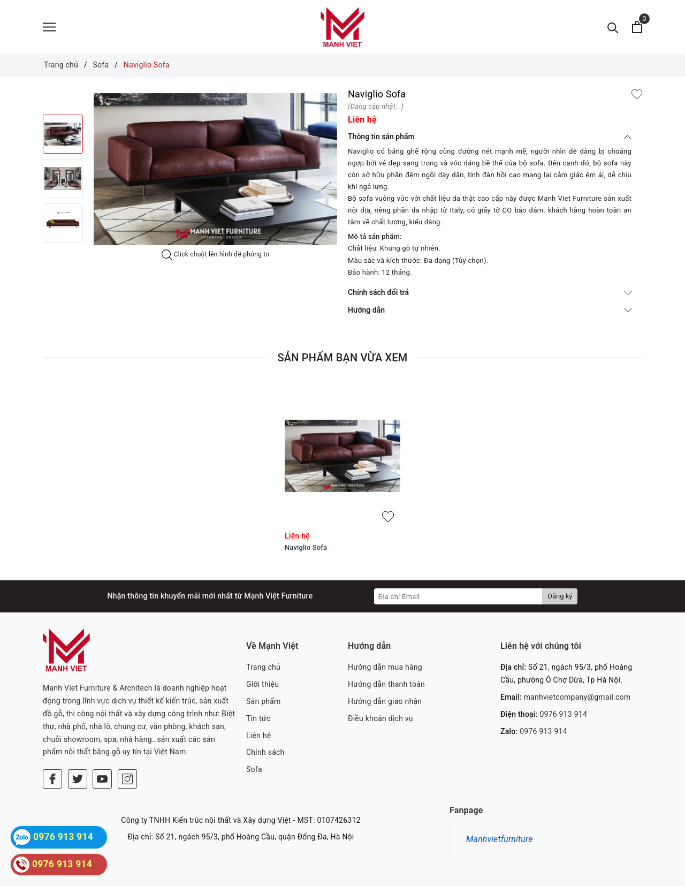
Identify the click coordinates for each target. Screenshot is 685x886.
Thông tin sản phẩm (489, 136)
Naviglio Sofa (306, 547)
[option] (215, 169)
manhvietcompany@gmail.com (577, 697)
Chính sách (265, 752)
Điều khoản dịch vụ (380, 718)
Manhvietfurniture (499, 822)
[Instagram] (127, 749)
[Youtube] (102, 749)
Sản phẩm (263, 701)
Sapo (428, 875)
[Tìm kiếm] (613, 27)
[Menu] (49, 27)
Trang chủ (263, 667)
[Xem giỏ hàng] (637, 27)
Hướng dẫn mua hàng (385, 667)
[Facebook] (52, 749)
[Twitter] (77, 749)
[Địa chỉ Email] (458, 596)
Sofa (254, 769)
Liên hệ (258, 735)
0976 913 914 (563, 714)
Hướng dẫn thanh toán (386, 684)
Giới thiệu (262, 684)
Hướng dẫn (489, 310)
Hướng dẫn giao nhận (385, 701)
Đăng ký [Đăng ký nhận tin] (559, 596)
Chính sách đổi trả (489, 292)
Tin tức (258, 718)
